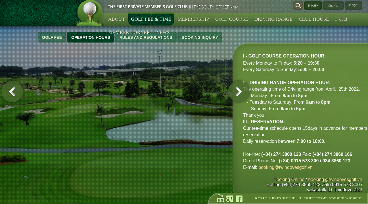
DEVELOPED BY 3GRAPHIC (345, 198)
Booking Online (289, 179)
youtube (221, 198)
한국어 (353, 5)
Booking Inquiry (200, 37)
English (313, 5)
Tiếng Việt (331, 5)
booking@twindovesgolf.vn (77, 167)
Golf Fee (52, 37)
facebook (240, 199)
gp (230, 199)
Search (298, 5)
